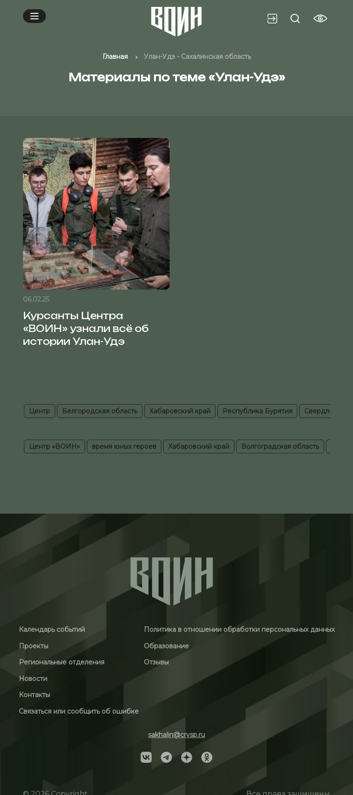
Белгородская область (99, 411)
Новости (33, 679)
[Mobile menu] (34, 16)
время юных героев (124, 446)
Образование (166, 646)
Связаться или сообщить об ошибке (79, 711)
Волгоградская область (280, 446)
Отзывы (156, 662)
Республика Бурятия (257, 411)
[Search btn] (295, 18)
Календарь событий (52, 629)
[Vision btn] (320, 18)
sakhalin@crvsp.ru (176, 735)
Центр (39, 411)
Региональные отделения (61, 662)
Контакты (34, 695)
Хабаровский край (180, 411)
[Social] (146, 757)
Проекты (33, 646)
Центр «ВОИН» (54, 446)
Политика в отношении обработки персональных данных (239, 629)
